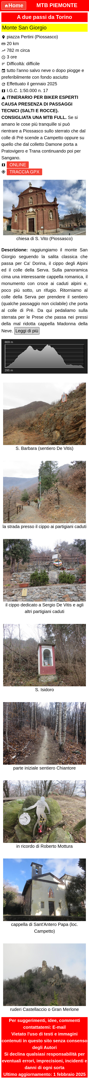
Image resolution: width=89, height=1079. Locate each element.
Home (13, 5)
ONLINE (17, 164)
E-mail (59, 1027)
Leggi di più (26, 330)
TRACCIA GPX (24, 171)
